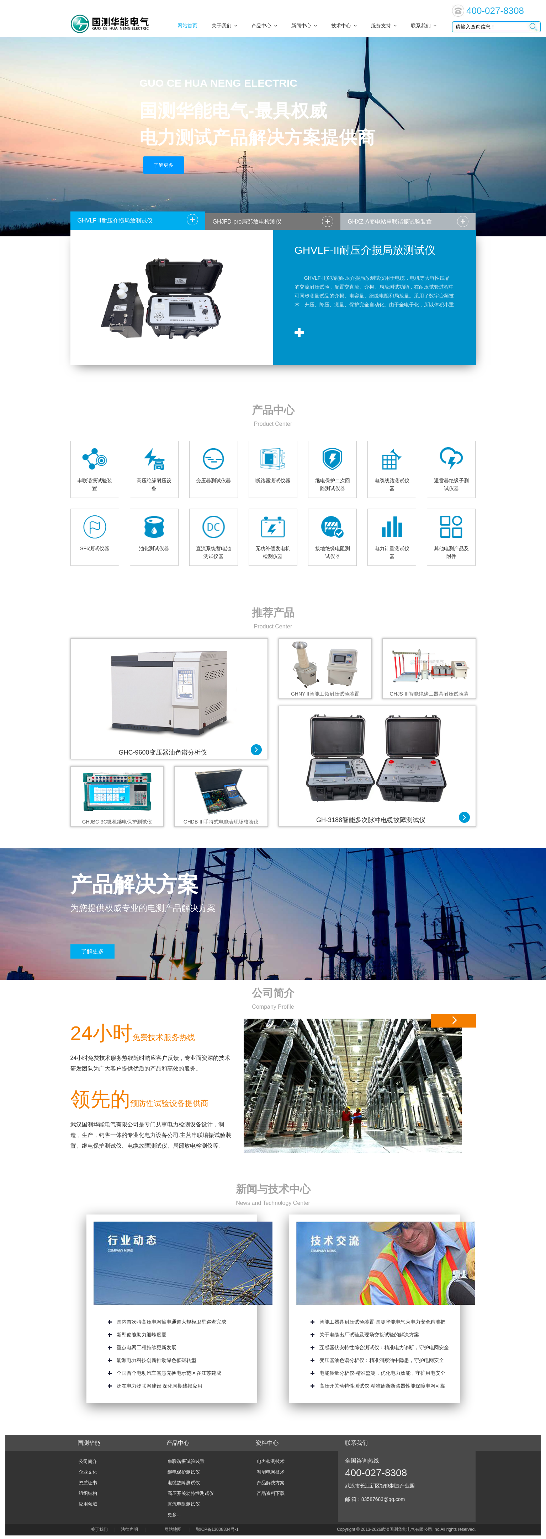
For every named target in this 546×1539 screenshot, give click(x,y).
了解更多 (164, 165)
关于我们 (224, 25)
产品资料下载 (271, 1493)
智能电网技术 (271, 1472)
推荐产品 (273, 612)
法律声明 (129, 1529)
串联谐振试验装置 (186, 1461)
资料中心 (267, 1443)
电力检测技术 (271, 1461)
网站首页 (187, 25)
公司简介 (273, 993)
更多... (174, 1514)
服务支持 (384, 25)
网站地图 (172, 1529)
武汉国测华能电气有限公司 (406, 1529)
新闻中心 (304, 25)
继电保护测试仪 (184, 1472)
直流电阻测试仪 (184, 1504)
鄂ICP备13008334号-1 (218, 1529)
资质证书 (88, 1482)
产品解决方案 (271, 1482)
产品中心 (264, 25)
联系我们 (423, 25)
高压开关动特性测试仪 (191, 1493)
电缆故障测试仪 (184, 1482)
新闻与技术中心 (273, 1189)
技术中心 (344, 25)
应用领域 (88, 1504)
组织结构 (88, 1493)
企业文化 (88, 1472)
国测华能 (89, 1443)
